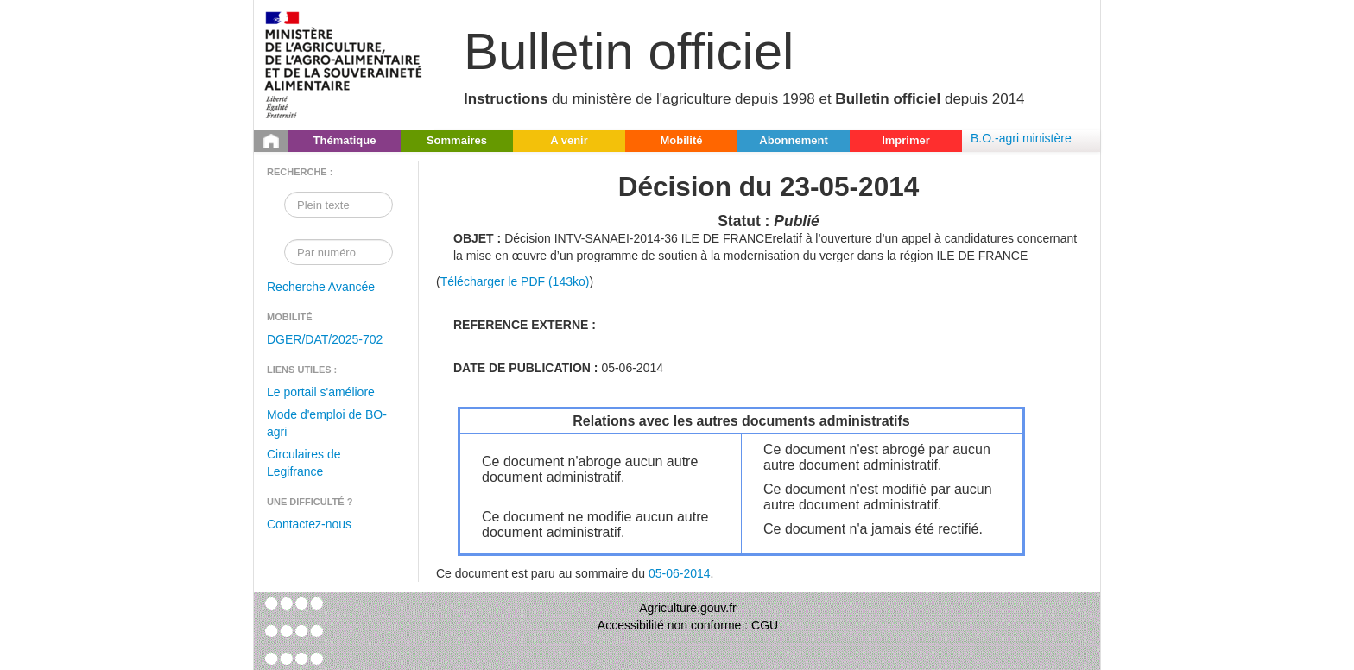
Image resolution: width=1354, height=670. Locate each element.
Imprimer (906, 140)
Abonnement (793, 140)
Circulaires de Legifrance (304, 462)
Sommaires (457, 140)
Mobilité (681, 140)
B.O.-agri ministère (1021, 138)
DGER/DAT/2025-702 (325, 339)
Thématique (344, 140)
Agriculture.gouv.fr (688, 608)
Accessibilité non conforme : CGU (688, 625)
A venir (569, 140)
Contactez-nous (309, 524)
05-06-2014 (680, 573)
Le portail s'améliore (321, 392)
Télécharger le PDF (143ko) (515, 281)
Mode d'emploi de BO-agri (327, 423)
